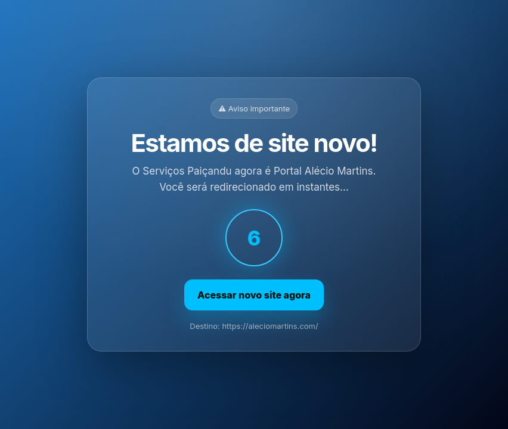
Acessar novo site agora (254, 295)
